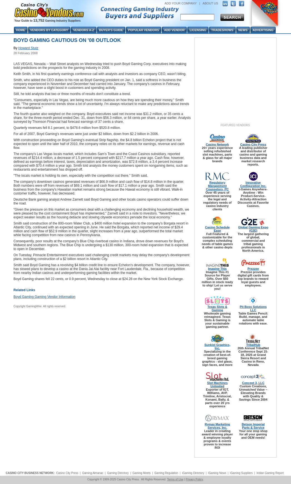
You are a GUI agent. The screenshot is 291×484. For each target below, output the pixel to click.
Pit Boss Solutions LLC (253, 308)
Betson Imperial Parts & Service (253, 426)
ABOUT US (210, 3)
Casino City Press (253, 144)
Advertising (263, 30)
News (243, 30)
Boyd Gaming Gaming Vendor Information (45, 297)
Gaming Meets (142, 473)
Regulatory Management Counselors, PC (217, 186)
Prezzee (253, 268)
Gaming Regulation (166, 473)
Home (20, 30)
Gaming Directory (118, 473)
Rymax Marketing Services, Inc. (217, 426)
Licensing (198, 30)
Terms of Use (175, 479)
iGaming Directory (193, 473)
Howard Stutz (28, 48)
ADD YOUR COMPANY (181, 3)
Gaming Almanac (92, 473)
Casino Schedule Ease (217, 229)
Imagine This (217, 268)
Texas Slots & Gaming (217, 308)
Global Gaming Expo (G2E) (253, 229)
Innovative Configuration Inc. (253, 184)
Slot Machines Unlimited (217, 384)
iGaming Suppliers (241, 473)
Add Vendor (174, 30)
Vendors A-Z (83, 30)
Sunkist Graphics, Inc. (217, 346)
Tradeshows (222, 30)
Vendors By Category (49, 30)
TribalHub (253, 344)
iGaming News (217, 473)
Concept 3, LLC (253, 383)
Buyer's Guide (111, 30)
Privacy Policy (194, 479)
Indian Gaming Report (270, 473)
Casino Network (217, 144)
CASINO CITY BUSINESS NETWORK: (30, 473)
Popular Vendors (143, 30)
